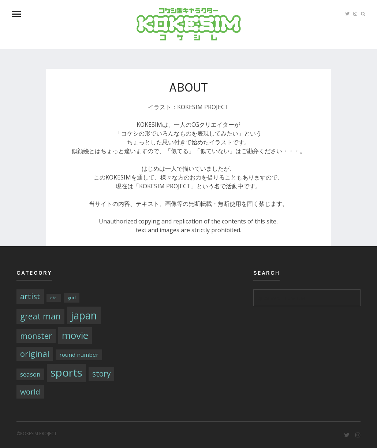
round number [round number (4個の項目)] (78, 354)
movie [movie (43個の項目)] (75, 335)
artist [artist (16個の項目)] (30, 296)
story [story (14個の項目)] (101, 374)
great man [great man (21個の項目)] (40, 316)
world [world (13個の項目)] (30, 391)
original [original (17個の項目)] (34, 353)
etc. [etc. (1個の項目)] (53, 297)
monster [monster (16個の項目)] (36, 335)
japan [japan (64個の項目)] (84, 315)
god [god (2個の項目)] (71, 297)
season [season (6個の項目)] (30, 374)
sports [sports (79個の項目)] (66, 372)
